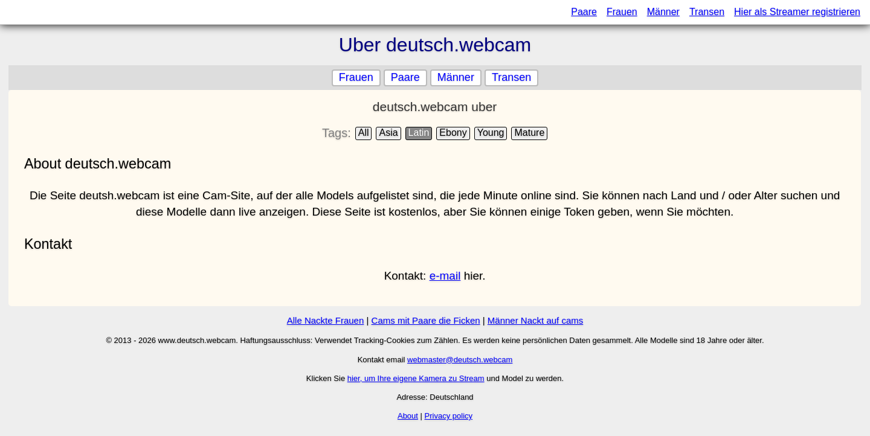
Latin (419, 132)
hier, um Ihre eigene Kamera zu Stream (416, 378)
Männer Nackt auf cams (535, 320)
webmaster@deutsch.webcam (459, 359)
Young (490, 132)
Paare (584, 12)
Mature (530, 132)
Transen (706, 12)
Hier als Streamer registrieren (797, 12)
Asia (388, 132)
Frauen (622, 12)
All (363, 132)
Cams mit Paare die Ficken (426, 320)
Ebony (453, 132)
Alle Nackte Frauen (325, 320)
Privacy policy (448, 415)
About (408, 415)
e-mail (445, 275)
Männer (663, 12)
